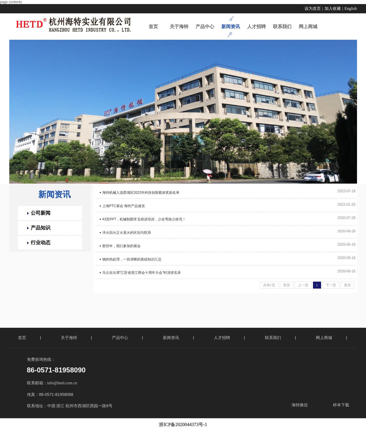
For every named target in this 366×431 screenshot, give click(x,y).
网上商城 (324, 338)
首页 (22, 338)
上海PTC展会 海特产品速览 (123, 206)
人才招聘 (222, 338)
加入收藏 (333, 8)
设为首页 (313, 8)
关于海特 (69, 338)
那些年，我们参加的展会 (121, 246)
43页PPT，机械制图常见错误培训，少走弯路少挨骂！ (144, 219)
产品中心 (120, 338)
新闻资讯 (54, 194)
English (351, 8)
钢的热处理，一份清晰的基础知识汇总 (131, 259)
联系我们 (273, 338)
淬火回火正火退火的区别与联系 (126, 233)
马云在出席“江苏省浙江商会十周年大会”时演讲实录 (141, 273)
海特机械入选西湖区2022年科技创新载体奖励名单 (141, 193)
